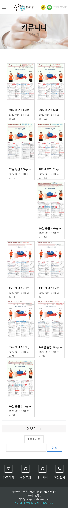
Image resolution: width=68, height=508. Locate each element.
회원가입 (64, 7)
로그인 (56, 7)
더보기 (34, 429)
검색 (54, 447)
